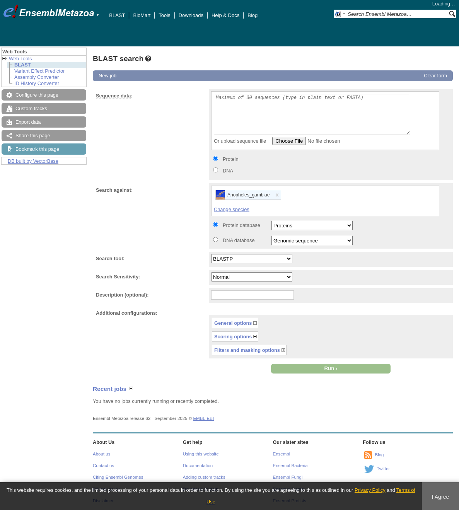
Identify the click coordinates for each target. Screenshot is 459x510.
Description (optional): (122, 295)
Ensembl (281, 454)
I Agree (440, 497)
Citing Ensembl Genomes (118, 477)
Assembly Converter (36, 77)
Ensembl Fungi (288, 477)
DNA (228, 171)
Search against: (114, 190)
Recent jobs (109, 388)
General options (233, 323)
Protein (231, 159)
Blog (252, 15)
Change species (231, 209)
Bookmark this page (37, 149)
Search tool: (110, 258)
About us (101, 454)
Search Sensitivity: (118, 277)
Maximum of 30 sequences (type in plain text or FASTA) (312, 114)
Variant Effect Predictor (39, 71)
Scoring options (233, 336)
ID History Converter (36, 83)
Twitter (383, 468)
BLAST (117, 15)
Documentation (198, 465)
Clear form (435, 75)
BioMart (141, 15)
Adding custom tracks (204, 477)
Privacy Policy (370, 490)
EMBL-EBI (203, 418)
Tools (164, 15)
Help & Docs (225, 15)
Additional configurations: (126, 313)
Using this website (201, 454)
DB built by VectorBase (33, 161)
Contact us (103, 465)
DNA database (239, 240)
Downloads (191, 15)
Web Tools (20, 58)
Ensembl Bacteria (290, 465)
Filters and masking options (247, 350)
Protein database (241, 225)
